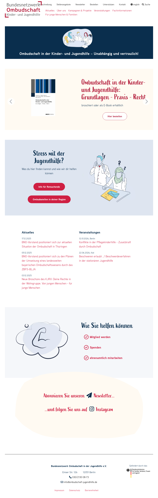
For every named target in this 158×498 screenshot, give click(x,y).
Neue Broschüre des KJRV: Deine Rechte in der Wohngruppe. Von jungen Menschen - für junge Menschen (47, 283)
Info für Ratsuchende (49, 186)
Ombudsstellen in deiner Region (49, 199)
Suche (146, 4)
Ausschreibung (45, 4)
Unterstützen (108, 4)
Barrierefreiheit (91, 490)
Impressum (59, 490)
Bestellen (94, 4)
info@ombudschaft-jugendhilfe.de (80, 482)
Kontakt (122, 4)
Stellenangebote (64, 4)
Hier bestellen (115, 116)
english (135, 4)
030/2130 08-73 (80, 477)
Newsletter (80, 4)
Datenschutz (74, 490)
